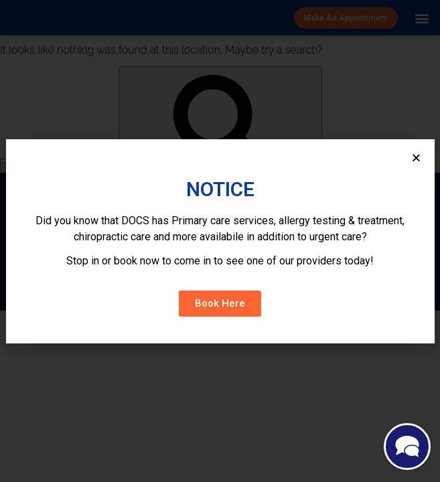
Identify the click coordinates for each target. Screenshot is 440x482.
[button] (220, 304)
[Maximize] (407, 448)
